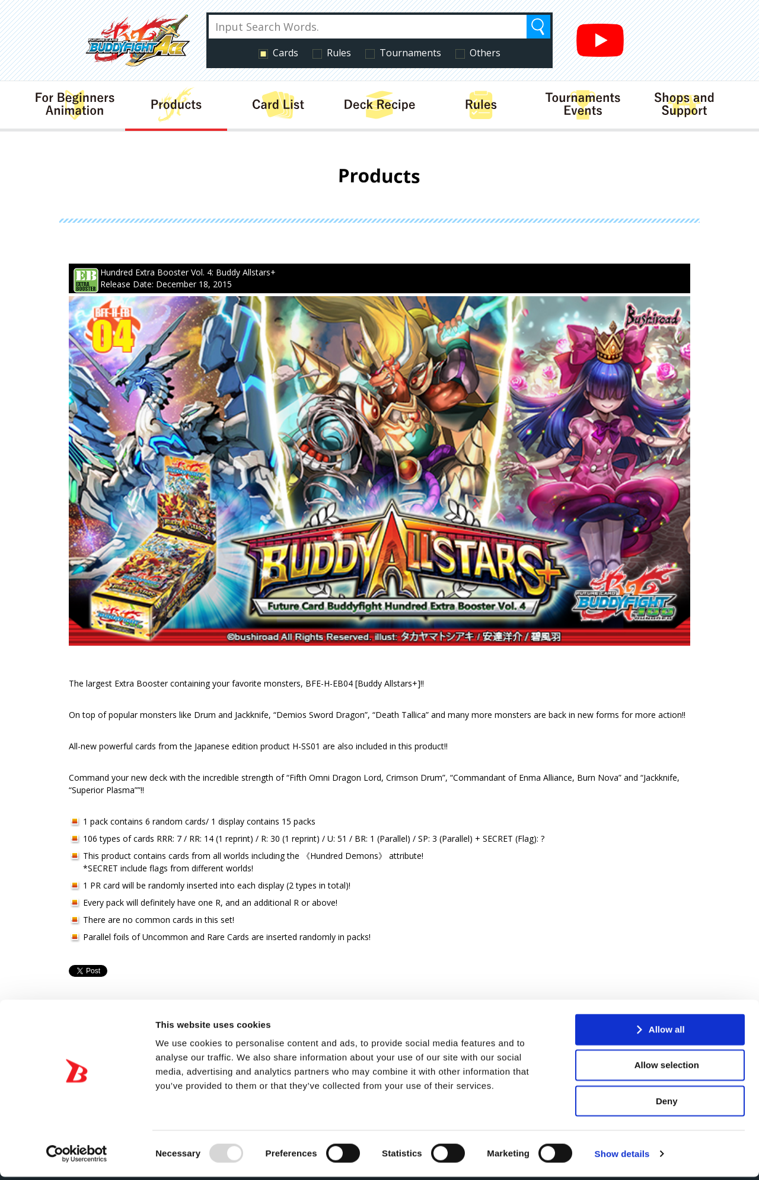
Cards (285, 52)
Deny (667, 1104)
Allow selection (666, 1068)
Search (538, 27)
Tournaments (410, 52)
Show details (622, 1157)
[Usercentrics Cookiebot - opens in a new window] (77, 1157)
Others (485, 52)
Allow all (667, 1032)
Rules (339, 52)
